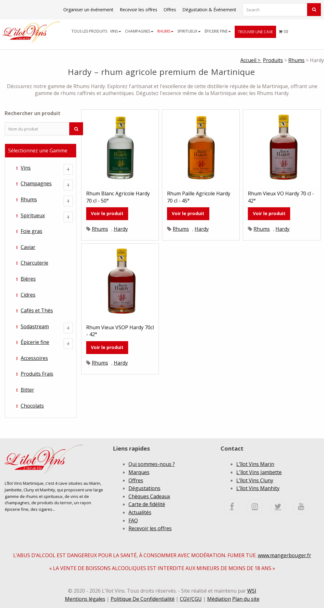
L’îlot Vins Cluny (254, 480)
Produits (273, 60)
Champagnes (139, 31)
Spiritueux (189, 31)
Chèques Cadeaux (149, 496)
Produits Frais (37, 373)
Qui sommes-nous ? (151, 464)
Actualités (139, 512)
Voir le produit (107, 213)
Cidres (28, 294)
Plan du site (245, 598)
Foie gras (31, 231)
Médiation (219, 598)
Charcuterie (34, 262)
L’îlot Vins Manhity (258, 488)
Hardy (121, 228)
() (283, 30)
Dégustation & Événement (209, 10)
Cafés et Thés (37, 310)
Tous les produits (89, 31)
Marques (138, 472)
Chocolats (32, 405)
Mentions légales (85, 598)
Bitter (27, 389)
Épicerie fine (218, 31)
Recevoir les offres (138, 10)
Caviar (28, 247)
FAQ (133, 520)
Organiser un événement (88, 10)
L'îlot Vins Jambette (259, 472)
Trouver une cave (255, 31)
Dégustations (144, 488)
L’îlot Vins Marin (255, 464)
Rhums (165, 31)
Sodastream (35, 326)
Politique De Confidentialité (143, 598)
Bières (28, 278)
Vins (115, 31)
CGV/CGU (191, 598)
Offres (170, 10)
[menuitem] (89, 31)
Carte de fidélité (146, 504)
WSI (251, 590)
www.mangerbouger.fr (284, 555)
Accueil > (251, 60)
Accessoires (34, 358)
